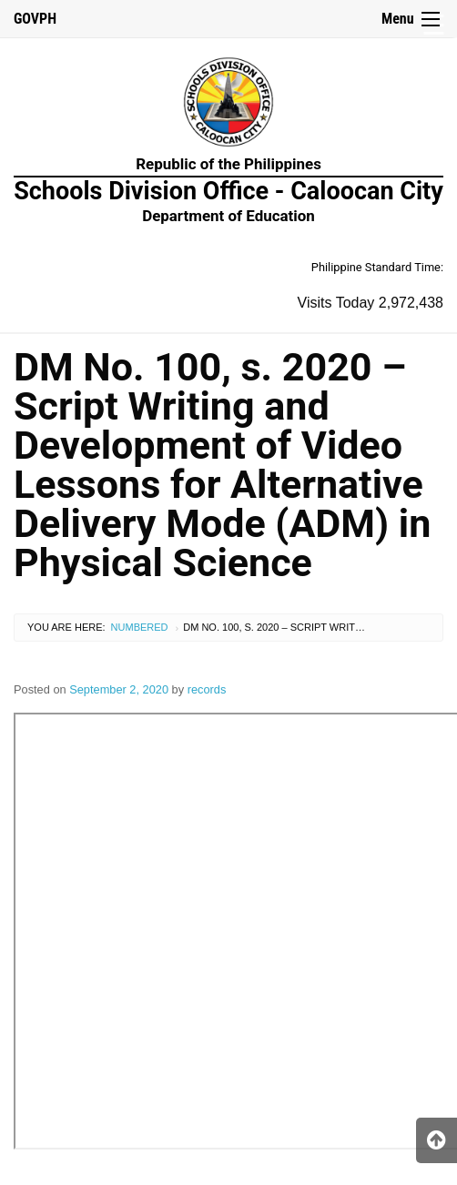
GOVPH (35, 18)
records (207, 689)
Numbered (139, 627)
